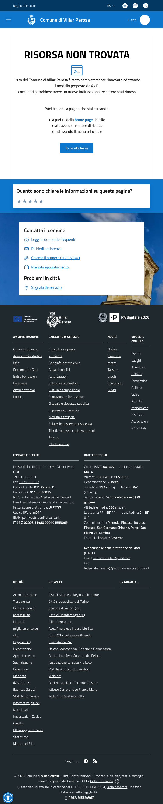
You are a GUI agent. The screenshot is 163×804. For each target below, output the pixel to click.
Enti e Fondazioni (25, 376)
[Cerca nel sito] (145, 20)
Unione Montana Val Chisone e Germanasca (80, 648)
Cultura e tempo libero (64, 389)
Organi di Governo (25, 349)
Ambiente (55, 356)
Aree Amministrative (27, 356)
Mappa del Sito (23, 743)
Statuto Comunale (26, 696)
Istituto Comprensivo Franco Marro (73, 689)
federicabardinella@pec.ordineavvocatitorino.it (116, 568)
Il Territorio (138, 367)
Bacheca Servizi (24, 689)
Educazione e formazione (66, 396)
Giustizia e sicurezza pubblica (69, 403)
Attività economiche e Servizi (139, 408)
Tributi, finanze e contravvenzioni (72, 430)
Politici (17, 396)
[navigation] (8, 19)
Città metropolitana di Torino (69, 601)
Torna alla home (76, 148)
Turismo (54, 437)
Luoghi (136, 360)
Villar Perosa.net (60, 621)
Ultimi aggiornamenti (28, 730)
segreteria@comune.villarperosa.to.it (48, 502)
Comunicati (115, 383)
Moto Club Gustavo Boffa (66, 696)
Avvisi (112, 389)
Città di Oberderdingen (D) (67, 614)
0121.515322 (29, 481)
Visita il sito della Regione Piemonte (74, 594)
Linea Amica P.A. (60, 642)
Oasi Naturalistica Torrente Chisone (73, 682)
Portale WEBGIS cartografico (69, 669)
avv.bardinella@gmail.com (111, 558)
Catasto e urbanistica (63, 383)
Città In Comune (101, 780)
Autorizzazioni (58, 376)
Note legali (20, 709)
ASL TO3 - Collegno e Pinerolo (70, 635)
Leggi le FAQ (22, 642)
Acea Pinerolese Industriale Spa (71, 628)
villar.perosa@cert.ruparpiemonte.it (46, 497)
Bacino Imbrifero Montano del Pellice (74, 655)
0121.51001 (27, 476)
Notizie (112, 349)
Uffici (16, 362)
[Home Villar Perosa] (56, 20)
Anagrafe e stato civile (64, 362)
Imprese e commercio (64, 410)
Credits (18, 723)
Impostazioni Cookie (27, 716)
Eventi (136, 353)
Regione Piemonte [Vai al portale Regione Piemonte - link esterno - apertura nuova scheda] (24, 5)
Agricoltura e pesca (62, 349)
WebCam (55, 675)
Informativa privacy (26, 702)
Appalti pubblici (59, 369)
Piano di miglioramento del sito (26, 628)
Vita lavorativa (59, 444)
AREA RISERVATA (78, 797)
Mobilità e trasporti (62, 416)
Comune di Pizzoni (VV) (64, 608)
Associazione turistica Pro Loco (70, 662)
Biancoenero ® (117, 786)
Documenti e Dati (25, 369)
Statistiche (20, 736)
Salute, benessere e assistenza (70, 423)
